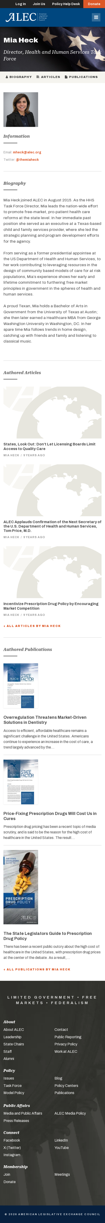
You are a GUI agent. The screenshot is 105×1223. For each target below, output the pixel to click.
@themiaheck (27, 159)
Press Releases (16, 1121)
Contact (61, 1030)
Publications (81, 77)
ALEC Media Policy (70, 1113)
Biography (19, 77)
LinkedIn (61, 1140)
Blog (58, 1078)
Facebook (11, 1140)
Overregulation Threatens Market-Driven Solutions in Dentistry (45, 720)
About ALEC (13, 1030)
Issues (8, 1078)
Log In (20, 4)
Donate (94, 4)
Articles (48, 77)
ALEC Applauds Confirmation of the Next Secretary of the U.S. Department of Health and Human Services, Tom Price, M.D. (52, 526)
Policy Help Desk (66, 4)
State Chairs (13, 1044)
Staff (7, 1051)
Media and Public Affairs (22, 1113)
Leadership (12, 1037)
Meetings (62, 1174)
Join (6, 1174)
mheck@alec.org (27, 152)
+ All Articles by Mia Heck (32, 626)
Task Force (12, 1086)
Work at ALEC (65, 1051)
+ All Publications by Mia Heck (37, 969)
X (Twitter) (12, 1148)
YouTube (61, 1148)
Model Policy (13, 1093)
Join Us (39, 4)
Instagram (11, 1155)
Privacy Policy (65, 1044)
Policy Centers (66, 1086)
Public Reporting (67, 1037)
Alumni (8, 1059)
